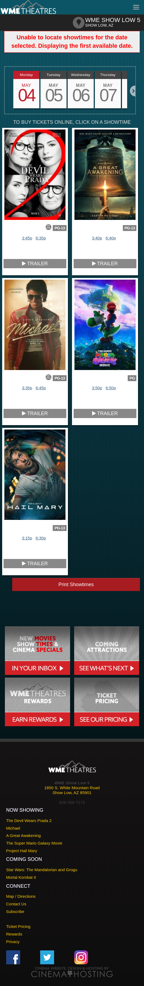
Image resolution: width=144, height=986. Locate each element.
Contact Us (16, 904)
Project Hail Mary (21, 850)
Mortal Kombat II (21, 877)
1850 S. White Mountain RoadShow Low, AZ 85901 (72, 790)
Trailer (35, 263)
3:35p (27, 387)
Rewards (14, 934)
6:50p (111, 387)
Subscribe (15, 911)
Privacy (13, 941)
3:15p (27, 538)
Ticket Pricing (18, 926)
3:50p (97, 387)
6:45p (41, 387)
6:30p (41, 538)
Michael (13, 828)
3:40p (97, 238)
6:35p (41, 238)
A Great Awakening (23, 835)
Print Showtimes (76, 584)
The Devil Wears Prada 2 (29, 820)
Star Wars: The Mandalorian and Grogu (41, 869)
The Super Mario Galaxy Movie (34, 843)
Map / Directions (21, 896)
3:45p (27, 238)
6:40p (111, 238)
